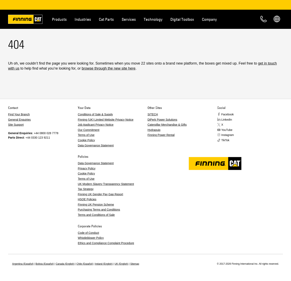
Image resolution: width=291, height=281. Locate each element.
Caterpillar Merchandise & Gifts (167, 124)
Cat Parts (106, 19)
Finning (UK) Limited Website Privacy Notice (105, 119)
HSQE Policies (87, 199)
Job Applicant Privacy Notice (96, 124)
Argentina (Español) (23, 263)
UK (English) (121, 263)
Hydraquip (154, 130)
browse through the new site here (108, 68)
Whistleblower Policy (91, 237)
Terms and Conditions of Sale (96, 214)
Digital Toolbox (182, 19)
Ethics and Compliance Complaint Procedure (106, 243)
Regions (277, 19)
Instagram (227, 135)
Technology (153, 19)
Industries (83, 19)
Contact (263, 19)
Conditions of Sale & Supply (95, 114)
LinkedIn (226, 119)
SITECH (153, 114)
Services (129, 19)
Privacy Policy (86, 168)
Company (209, 19)
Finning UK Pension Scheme (96, 204)
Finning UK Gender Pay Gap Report (100, 194)
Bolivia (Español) (45, 263)
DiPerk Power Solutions (162, 119)
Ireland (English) (104, 263)
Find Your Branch (19, 114)
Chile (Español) (84, 263)
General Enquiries (19, 119)
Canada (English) (65, 263)
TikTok (225, 140)
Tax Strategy (86, 189)
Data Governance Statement (96, 145)
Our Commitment (88, 130)
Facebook (227, 114)
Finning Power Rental (161, 135)
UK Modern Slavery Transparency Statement (106, 184)
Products (59, 19)
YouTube (226, 130)
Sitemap (134, 263)
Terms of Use (86, 135)
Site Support (16, 124)
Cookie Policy (86, 140)
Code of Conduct (88, 232)
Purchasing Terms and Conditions (99, 209)
